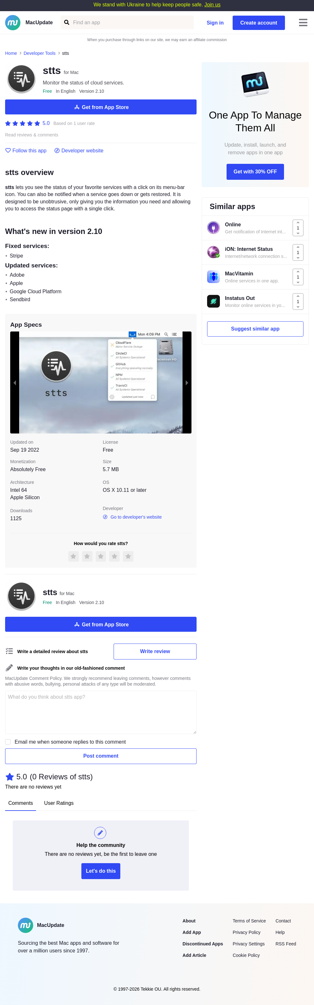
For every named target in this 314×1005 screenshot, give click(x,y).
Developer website (79, 150)
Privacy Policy (246, 932)
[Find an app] (66, 22)
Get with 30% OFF (255, 171)
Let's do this (101, 871)
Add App (192, 932)
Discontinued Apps (203, 944)
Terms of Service (249, 921)
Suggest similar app (255, 328)
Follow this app (26, 150)
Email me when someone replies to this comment (70, 742)
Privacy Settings (249, 944)
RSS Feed (285, 944)
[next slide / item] (187, 382)
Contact (283, 921)
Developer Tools (40, 53)
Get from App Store (101, 107)
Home (11, 53)
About (189, 921)
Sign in (215, 22)
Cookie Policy (246, 955)
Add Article (194, 955)
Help (280, 932)
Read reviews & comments (31, 135)
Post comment (100, 756)
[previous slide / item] (14, 382)
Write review (155, 651)
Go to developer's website (132, 517)
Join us (212, 4)
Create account (258, 22)
